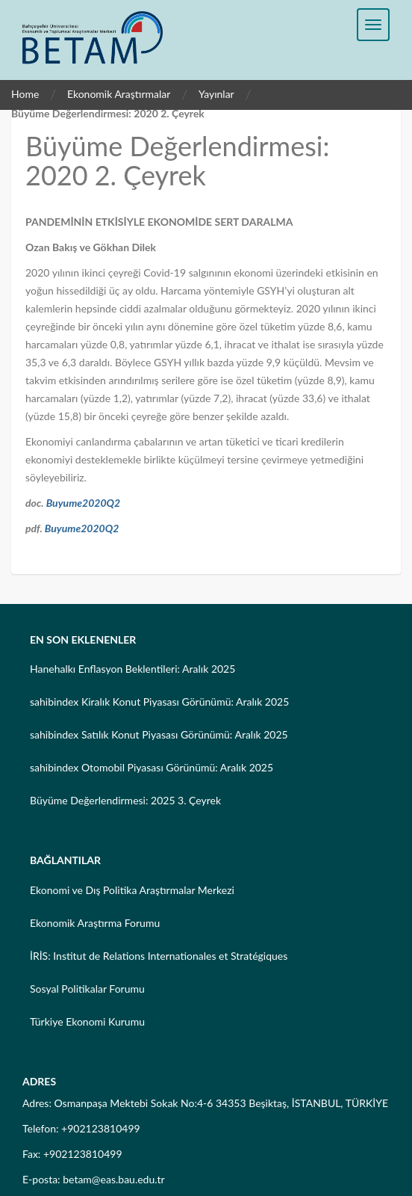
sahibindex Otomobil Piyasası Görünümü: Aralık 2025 (151, 767)
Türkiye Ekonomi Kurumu (87, 1021)
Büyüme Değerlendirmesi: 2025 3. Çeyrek (125, 800)
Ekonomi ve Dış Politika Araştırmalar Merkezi (132, 890)
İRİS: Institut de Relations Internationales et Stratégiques (158, 955)
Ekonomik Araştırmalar (119, 93)
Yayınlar (216, 93)
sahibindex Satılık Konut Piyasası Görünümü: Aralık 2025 (159, 734)
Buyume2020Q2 (83, 502)
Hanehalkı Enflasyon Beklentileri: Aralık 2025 (132, 668)
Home (25, 93)
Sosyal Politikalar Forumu (87, 988)
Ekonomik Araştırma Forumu (95, 922)
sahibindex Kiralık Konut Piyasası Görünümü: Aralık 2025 (159, 701)
